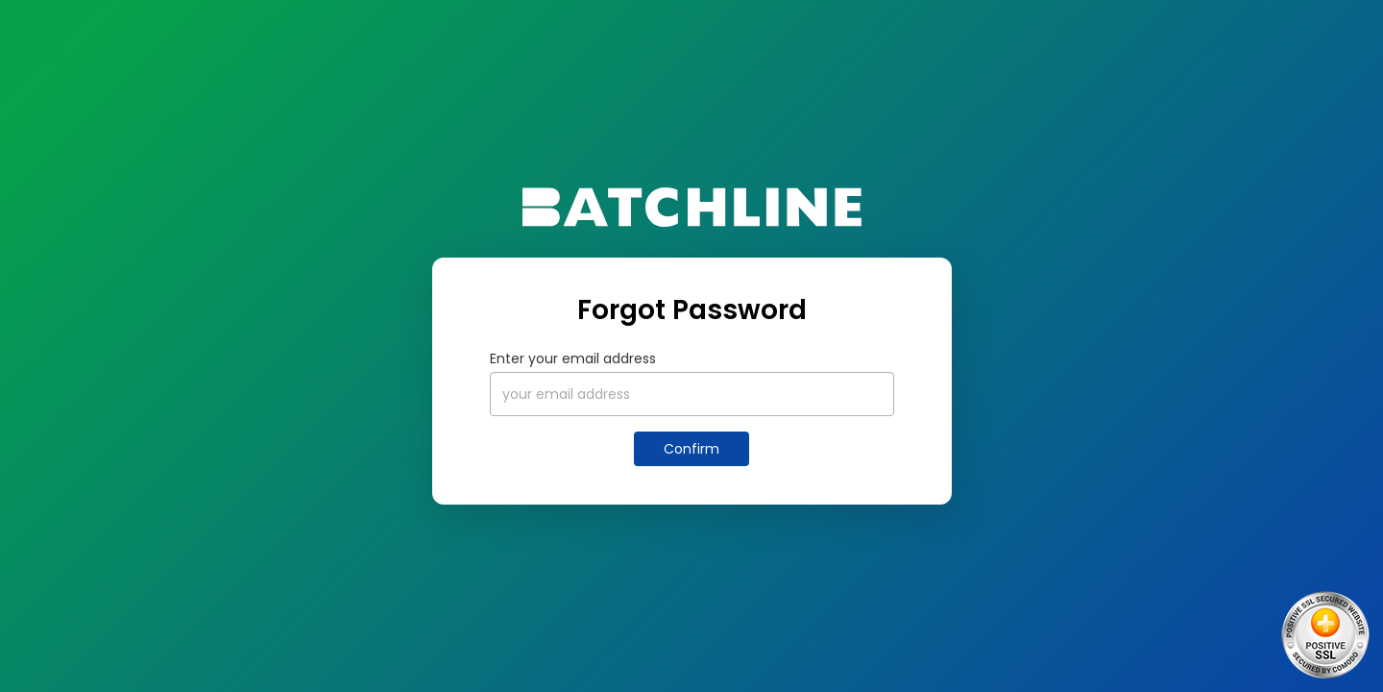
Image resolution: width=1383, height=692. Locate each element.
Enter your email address (573, 358)
